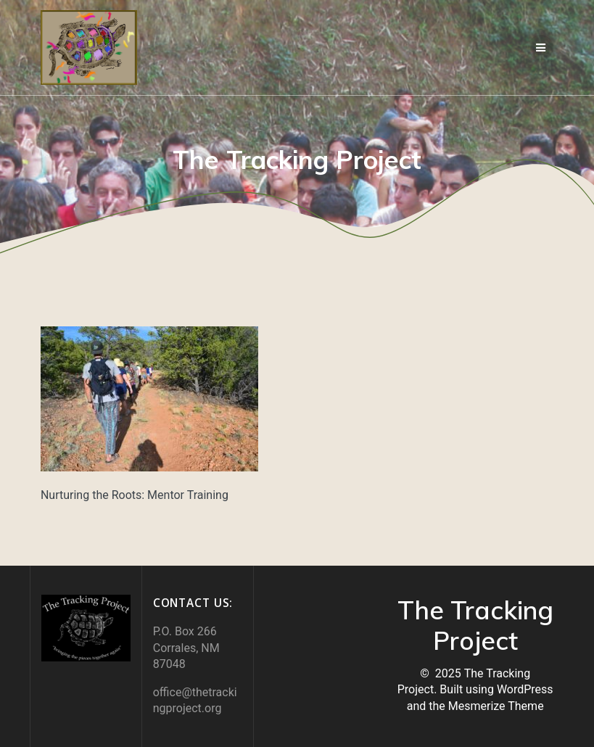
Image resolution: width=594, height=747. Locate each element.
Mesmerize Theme (496, 706)
